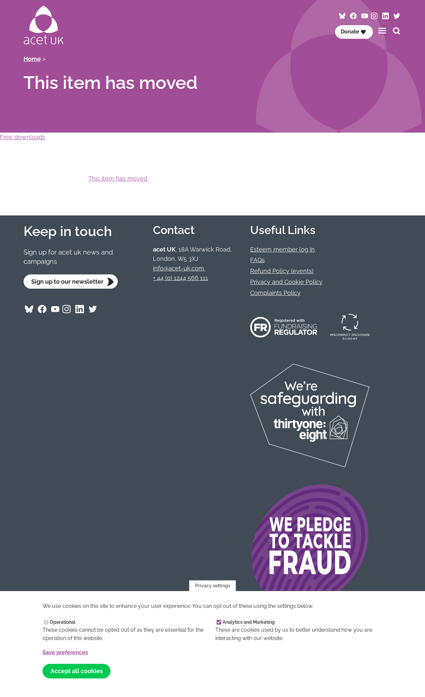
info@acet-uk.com (179, 268)
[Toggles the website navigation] (382, 30)
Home (32, 58)
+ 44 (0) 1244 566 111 (180, 277)
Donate (353, 32)
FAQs (257, 260)
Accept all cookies (76, 671)
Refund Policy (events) (282, 270)
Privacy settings (212, 585)
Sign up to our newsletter (67, 281)
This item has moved (117, 178)
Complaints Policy (275, 292)
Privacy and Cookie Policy (286, 281)
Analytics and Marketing (249, 621)
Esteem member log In (282, 249)
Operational (62, 621)
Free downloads (22, 137)
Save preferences (65, 652)
